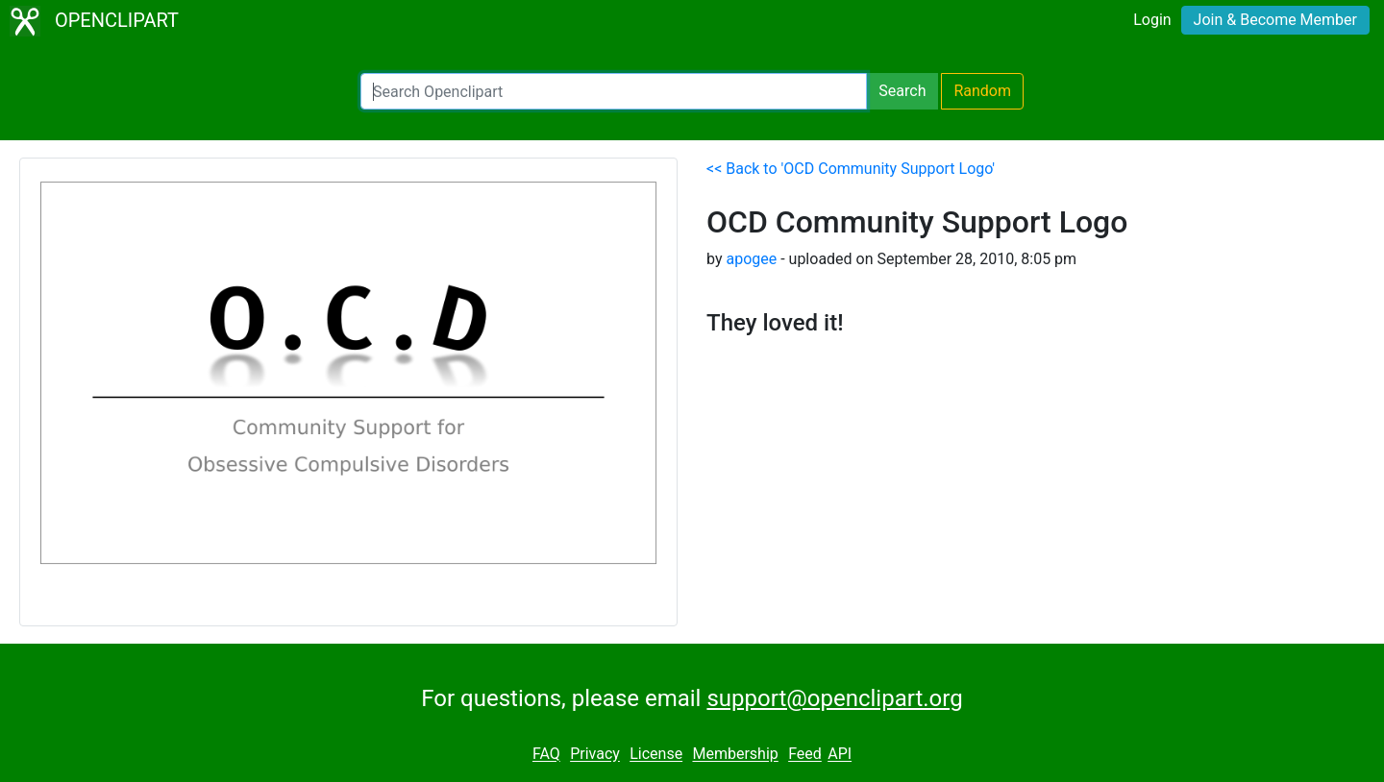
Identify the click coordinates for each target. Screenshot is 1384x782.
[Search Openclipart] (613, 91)
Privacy (595, 754)
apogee (751, 259)
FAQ (546, 754)
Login (1152, 20)
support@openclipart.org (834, 698)
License (656, 754)
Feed (805, 754)
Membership (735, 754)
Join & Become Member (1275, 20)
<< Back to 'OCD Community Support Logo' (850, 168)
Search (902, 91)
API (840, 754)
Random (982, 91)
